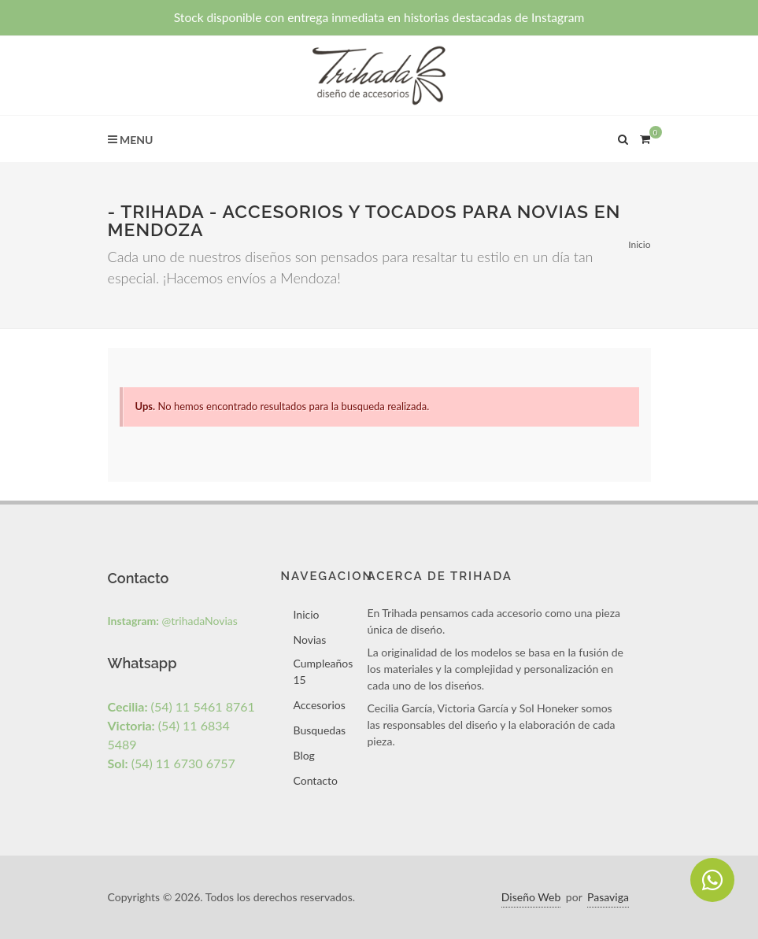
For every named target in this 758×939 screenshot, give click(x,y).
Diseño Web (530, 897)
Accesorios (320, 705)
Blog (304, 755)
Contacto (316, 780)
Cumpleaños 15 (323, 671)
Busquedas (320, 730)
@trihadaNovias (173, 620)
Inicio (639, 244)
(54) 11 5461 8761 (181, 706)
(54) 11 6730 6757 (171, 763)
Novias (310, 639)
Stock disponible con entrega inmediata (379, 17)
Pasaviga (608, 897)
